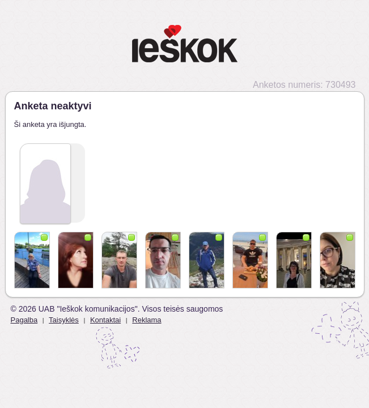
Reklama (146, 320)
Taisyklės (64, 320)
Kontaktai (105, 320)
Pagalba (24, 320)
